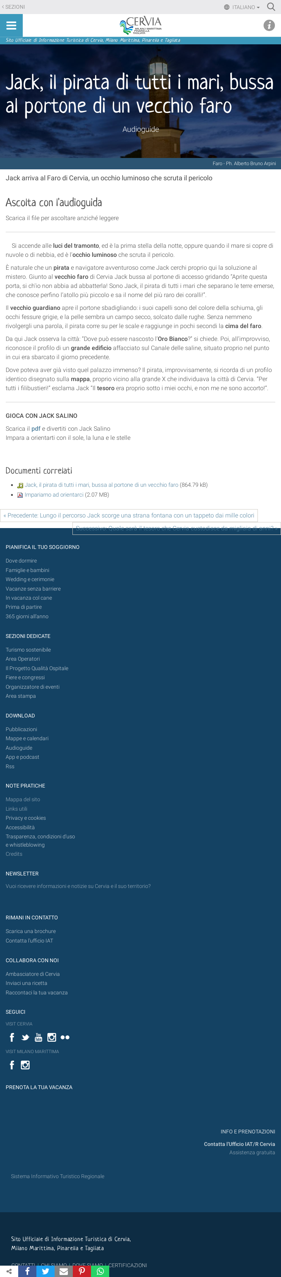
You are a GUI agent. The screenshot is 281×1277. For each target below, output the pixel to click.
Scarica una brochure (31, 931)
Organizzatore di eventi (33, 687)
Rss (10, 766)
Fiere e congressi (25, 677)
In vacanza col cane (29, 598)
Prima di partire (24, 607)
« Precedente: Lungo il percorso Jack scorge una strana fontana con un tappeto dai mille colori (128, 515)
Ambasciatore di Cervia (33, 974)
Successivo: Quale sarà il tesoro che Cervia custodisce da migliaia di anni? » (177, 528)
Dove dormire (21, 561)
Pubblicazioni (21, 729)
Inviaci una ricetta (26, 983)
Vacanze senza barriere (33, 589)
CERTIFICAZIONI (127, 1265)
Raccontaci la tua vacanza (37, 992)
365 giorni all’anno (27, 616)
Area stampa (21, 696)
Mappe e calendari (27, 738)
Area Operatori (23, 659)
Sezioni (15, 7)
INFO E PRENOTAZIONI (247, 1132)
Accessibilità (20, 827)
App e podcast (22, 757)
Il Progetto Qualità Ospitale (37, 668)
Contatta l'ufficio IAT (29, 941)
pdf (36, 428)
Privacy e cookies (26, 818)
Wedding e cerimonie (30, 579)
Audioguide (140, 129)
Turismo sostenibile (28, 650)
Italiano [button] (245, 7)
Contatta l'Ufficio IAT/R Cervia (239, 1144)
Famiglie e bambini (27, 570)
